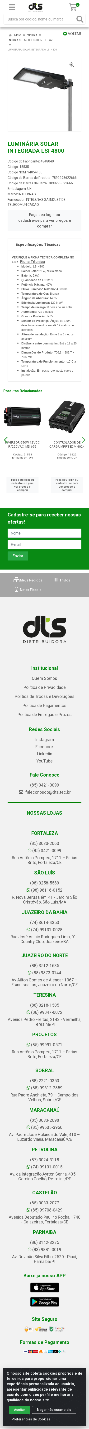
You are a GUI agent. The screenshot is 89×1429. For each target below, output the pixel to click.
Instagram (44, 739)
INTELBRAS (27, 194)
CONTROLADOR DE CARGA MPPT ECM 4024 (67, 444)
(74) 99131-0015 (44, 1167)
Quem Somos (44, 678)
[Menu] (12, 7)
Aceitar (19, 1410)
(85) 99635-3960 (44, 1127)
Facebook (44, 746)
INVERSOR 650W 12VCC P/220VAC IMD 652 (22, 444)
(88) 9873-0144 (44, 972)
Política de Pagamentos (44, 705)
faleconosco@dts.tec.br (45, 792)
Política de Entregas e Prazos (45, 714)
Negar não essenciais (54, 1410)
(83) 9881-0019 (44, 1249)
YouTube (45, 761)
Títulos (61, 580)
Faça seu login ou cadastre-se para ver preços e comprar (44, 220)
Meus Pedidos (28, 580)
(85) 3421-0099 (44, 785)
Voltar (72, 33)
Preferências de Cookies (31, 1419)
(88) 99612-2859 (44, 1088)
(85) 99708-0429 (44, 1210)
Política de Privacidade (44, 687)
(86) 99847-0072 (44, 1012)
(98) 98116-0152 (44, 890)
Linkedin (44, 754)
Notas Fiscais (27, 590)
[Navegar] (5, 440)
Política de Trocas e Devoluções (45, 696)
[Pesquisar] (80, 19)
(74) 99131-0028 (44, 929)
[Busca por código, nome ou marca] (39, 19)
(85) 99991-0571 (44, 1044)
